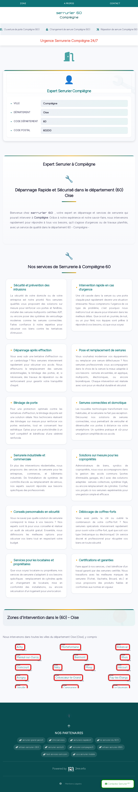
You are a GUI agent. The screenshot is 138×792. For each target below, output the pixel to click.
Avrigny (22, 677)
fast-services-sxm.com (55, 754)
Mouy (89, 667)
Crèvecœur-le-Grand (68, 677)
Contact (115, 3)
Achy (20, 647)
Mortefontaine (70, 647)
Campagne (70, 687)
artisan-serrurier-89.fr (111, 747)
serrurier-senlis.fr (54, 747)
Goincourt (23, 667)
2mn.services (57, 740)
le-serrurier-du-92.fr (108, 740)
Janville (21, 687)
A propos (69, 3)
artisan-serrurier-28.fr (27, 747)
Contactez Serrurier (117, 783)
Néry (57, 667)
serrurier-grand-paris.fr (31, 740)
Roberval (122, 647)
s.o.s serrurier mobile (84, 754)
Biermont (80, 657)
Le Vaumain (121, 687)
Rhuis (124, 657)
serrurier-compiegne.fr (81, 747)
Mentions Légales (69, 783)
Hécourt (123, 667)
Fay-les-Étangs (119, 677)
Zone (23, 3)
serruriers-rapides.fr (80, 740)
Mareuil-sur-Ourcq (28, 657)
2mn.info (76, 768)
